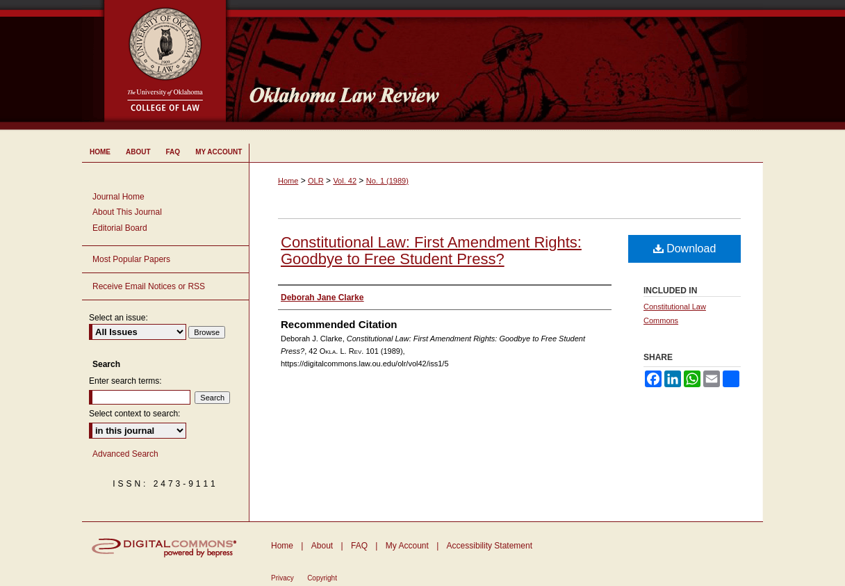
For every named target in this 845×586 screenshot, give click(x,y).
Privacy (282, 578)
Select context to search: (134, 413)
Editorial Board (119, 228)
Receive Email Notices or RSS (148, 286)
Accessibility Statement (489, 546)
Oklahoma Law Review (500, 65)
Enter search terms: (125, 381)
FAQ (359, 546)
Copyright (322, 578)
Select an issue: (118, 318)
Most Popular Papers (131, 259)
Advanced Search (125, 454)
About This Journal (127, 212)
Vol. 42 (344, 181)
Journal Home (118, 197)
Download (684, 248)
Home (288, 181)
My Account (407, 546)
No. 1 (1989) (387, 181)
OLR (316, 181)
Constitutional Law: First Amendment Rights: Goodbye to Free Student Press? (431, 251)
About (322, 546)
